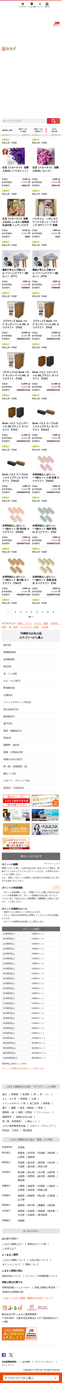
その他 (44, 627)
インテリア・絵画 (29, 627)
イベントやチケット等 (13, 1103)
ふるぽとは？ (9, 1248)
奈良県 (31, 1190)
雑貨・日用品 (25, 1112)
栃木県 (31, 1162)
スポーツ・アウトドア (41, 1126)
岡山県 (41, 1195)
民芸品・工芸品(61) (13, 788)
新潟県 (21, 1172)
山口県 (21, 1199)
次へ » (31, 617)
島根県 (31, 1195)
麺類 (13, 1107)
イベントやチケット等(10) (17, 702)
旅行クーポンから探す (23, 130)
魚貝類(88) (9, 659)
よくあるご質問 (32, 6)
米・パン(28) (10, 673)
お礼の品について (39, 1260)
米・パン (44, 1094)
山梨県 (21, 1176)
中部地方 (6, 1172)
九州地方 (6, 1210)
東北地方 (6, 1152)
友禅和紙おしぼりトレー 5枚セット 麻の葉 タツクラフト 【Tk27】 (15, 579)
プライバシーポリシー (44, 1362)
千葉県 (21, 1166)
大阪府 (51, 1186)
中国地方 (6, 1195)
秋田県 (51, 1153)
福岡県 (21, 1211)
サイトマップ (8, 1365)
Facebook (4, 1355)
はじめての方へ (23, 6)
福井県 (51, 1172)
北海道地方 (7, 1147)
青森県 (21, 1153)
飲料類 (46, 1103)
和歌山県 (6, 143)
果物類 (14, 1094)
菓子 (4, 1107)
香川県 (31, 1205)
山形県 (21, 1157)
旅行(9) (7, 645)
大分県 (21, 1215)
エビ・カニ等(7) (11, 680)
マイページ (40, 6)
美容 (40, 1107)
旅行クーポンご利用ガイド (38, 130)
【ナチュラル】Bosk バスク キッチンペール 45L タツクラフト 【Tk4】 (15, 375)
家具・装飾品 (27, 1107)
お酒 (34, 1098)
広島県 (51, 1195)
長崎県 (41, 1211)
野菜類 (24, 1098)
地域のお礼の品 (24, 1117)
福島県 (31, 1157)
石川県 (41, 1172)
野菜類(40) (9, 687)
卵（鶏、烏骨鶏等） (12, 1121)
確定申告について (11, 1276)
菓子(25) (7, 723)
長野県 (31, 1176)
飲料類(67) (9, 716)
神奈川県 (42, 1166)
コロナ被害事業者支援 (13, 1126)
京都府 (41, 1186)
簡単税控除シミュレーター (16, 1287)
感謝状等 (7, 1117)
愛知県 (21, 1180)
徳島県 (21, 1205)
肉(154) (7, 666)
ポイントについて (11, 1264)
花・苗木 (13, 627)
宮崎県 (31, 1215)
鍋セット (32, 1121)
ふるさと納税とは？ (12, 1244)
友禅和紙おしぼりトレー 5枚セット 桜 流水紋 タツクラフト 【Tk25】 (15, 528)
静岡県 (51, 1176)
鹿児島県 (42, 1215)
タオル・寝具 (41, 623)
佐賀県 (31, 1211)
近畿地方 (6, 140)
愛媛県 (41, 1205)
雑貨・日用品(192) (13, 752)
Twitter (11, 1355)
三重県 (21, 1186)
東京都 (31, 1166)
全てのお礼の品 (54, 130)
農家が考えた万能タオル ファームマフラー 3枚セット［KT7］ (15, 273)
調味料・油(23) (11, 745)
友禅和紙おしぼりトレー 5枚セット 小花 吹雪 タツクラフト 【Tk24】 (45, 477)
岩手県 (31, 1153)
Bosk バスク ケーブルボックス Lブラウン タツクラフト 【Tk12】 (45, 426)
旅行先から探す (7, 130)
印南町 (14, 143)
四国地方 (6, 1205)
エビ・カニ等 (9, 1098)
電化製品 (27, 1130)
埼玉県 (51, 1162)
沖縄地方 (6, 1220)
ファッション (43, 1112)
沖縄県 (21, 1220)
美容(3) (7, 737)
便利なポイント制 (36, 1244)
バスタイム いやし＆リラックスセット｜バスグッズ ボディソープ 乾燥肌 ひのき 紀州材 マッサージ (45, 225)
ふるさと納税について (13, 1260)
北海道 (21, 1147)
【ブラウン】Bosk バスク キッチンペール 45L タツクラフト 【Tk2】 (15, 324)
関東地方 (6, 1162)
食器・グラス (25, 623)
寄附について (32, 1264)
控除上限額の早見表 (44, 1287)
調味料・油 (8, 1112)
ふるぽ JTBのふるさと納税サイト (10, 61)
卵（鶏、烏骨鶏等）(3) (15, 766)
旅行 (4, 1094)
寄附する (47, 6)
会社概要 (26, 1362)
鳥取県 (21, 1195)
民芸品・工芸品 (10, 1130)
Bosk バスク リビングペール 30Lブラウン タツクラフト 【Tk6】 (45, 375)
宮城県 (41, 1153)
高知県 (51, 1205)
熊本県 (51, 1211)
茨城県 (21, 1162)
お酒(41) (7, 695)
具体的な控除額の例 (12, 1292)
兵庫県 (21, 1190)
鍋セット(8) (9, 773)
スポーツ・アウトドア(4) (16, 780)
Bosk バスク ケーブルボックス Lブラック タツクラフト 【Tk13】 (15, 477)
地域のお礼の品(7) (12, 759)
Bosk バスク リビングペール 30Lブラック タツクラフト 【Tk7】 (15, 426)
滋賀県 (31, 1186)
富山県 (31, 1172)
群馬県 (41, 1162)
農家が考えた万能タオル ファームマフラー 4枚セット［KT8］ (45, 273)
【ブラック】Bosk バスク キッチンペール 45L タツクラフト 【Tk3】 (45, 324)
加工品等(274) (10, 709)
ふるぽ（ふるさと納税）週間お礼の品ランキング (27, 1298)
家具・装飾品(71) (12, 730)
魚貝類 (25, 1094)
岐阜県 (41, 1176)
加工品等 (34, 1103)
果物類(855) (9, 652)
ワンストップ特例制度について (41, 1276)
